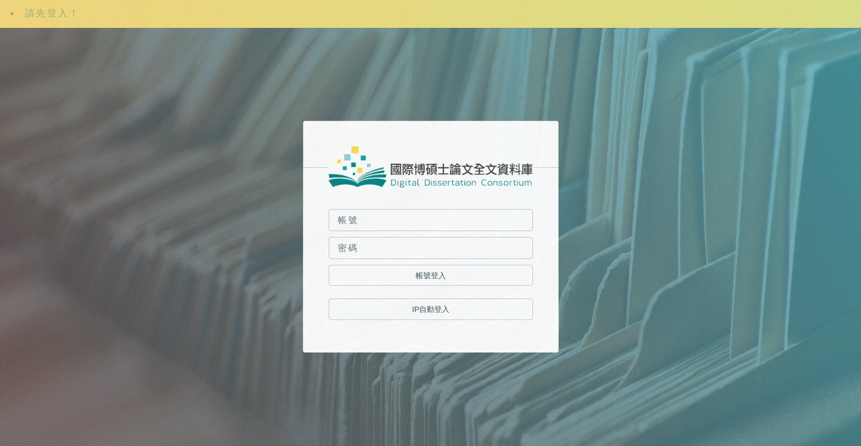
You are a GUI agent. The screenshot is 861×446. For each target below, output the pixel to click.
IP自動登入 (430, 309)
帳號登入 (430, 275)
